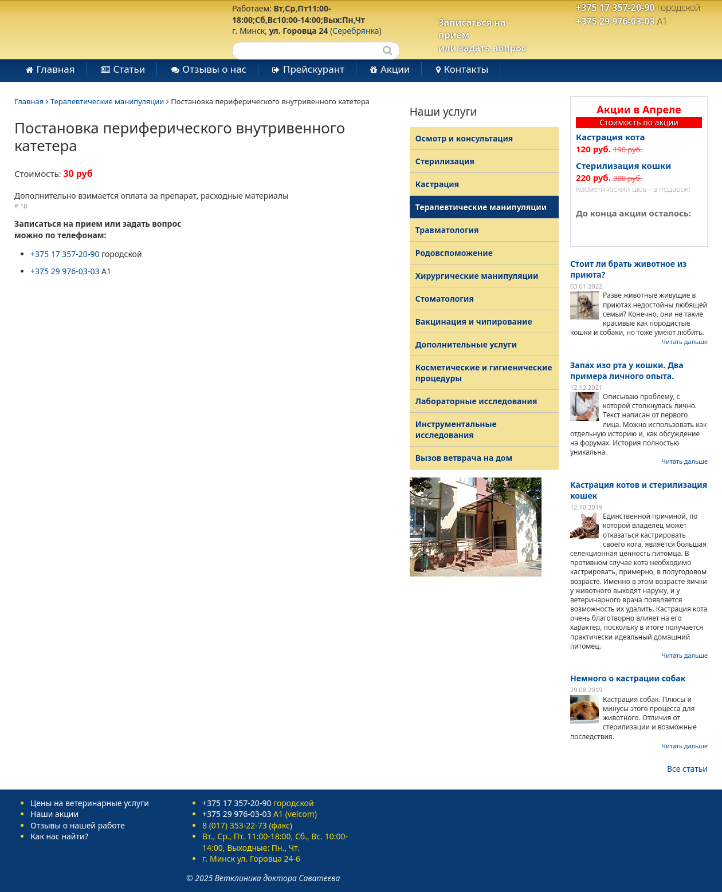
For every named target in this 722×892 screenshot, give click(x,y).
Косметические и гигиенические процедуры (483, 373)
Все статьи (687, 768)
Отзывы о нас (214, 69)
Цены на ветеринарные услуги (89, 803)
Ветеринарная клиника (102, 29)
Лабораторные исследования (476, 401)
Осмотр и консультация (464, 138)
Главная (56, 69)
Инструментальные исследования (456, 429)
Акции (395, 69)
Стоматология (444, 298)
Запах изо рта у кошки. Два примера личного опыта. (627, 370)
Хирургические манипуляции (477, 275)
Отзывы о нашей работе (77, 825)
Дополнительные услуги (466, 344)
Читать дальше (685, 341)
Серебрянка (355, 30)
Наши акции (54, 813)
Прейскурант (313, 69)
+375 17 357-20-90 (615, 7)
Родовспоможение (454, 252)
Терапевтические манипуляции (107, 101)
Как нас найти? (59, 836)
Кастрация (437, 184)
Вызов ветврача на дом (464, 457)
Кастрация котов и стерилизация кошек (638, 490)
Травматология (447, 229)
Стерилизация (444, 161)
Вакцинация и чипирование (473, 321)
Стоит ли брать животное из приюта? (628, 269)
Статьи (129, 69)
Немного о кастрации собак (627, 678)
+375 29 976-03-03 (615, 21)
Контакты (466, 69)
